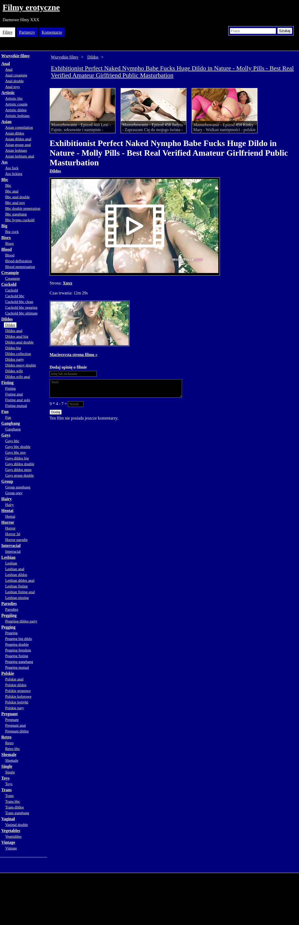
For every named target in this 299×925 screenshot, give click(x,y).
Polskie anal (14, 679)
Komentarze (52, 32)
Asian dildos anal (18, 139)
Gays (5, 435)
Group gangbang (17, 487)
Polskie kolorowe (18, 696)
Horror (7, 522)
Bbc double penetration (22, 208)
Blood (6, 249)
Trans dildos (14, 807)
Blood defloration (18, 261)
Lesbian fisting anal (20, 592)
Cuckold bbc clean (19, 302)
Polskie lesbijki (16, 702)
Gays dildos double (19, 464)
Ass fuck (12, 168)
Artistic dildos (16, 110)
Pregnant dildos (17, 731)
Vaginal (8, 819)
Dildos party (14, 359)
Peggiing (9, 615)
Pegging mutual (17, 667)
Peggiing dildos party (21, 621)
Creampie (10, 272)
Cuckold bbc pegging (21, 307)
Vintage (8, 842)
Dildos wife (14, 371)
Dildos (7, 319)
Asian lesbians (16, 150)
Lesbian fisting (16, 586)
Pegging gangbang (19, 662)
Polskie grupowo (18, 691)
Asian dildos (14, 133)
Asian (6, 121)
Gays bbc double (18, 447)
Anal (5, 63)
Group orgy (14, 493)
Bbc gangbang (16, 214)
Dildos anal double (19, 342)
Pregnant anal (15, 725)
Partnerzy (27, 32)
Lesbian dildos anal (19, 580)
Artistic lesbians (17, 116)
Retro (6, 737)
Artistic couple (16, 104)
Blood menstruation (20, 267)
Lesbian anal (14, 569)
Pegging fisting (16, 656)
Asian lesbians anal (19, 156)
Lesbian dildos (16, 575)
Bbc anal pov (15, 203)
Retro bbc (12, 749)
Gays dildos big (17, 458)
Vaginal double (16, 825)
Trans (6, 790)
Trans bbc (12, 801)
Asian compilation (19, 127)
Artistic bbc (14, 98)
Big (4, 226)
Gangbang (10, 423)
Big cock (12, 232)
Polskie (7, 673)
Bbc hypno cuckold (19, 220)
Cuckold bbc (14, 296)
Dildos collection (18, 354)
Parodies (9, 603)
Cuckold (8, 284)
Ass (4, 162)
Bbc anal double (17, 197)
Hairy (6, 499)
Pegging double (17, 644)
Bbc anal (12, 191)
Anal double (14, 81)
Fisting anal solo (17, 400)
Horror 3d (12, 534)
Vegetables (10, 830)
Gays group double (19, 475)
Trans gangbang (17, 813)
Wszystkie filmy (15, 56)
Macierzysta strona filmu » (73, 354)
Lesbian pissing (17, 598)
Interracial (11, 545)
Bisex (6, 237)
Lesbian (8, 557)
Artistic (8, 92)
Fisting (7, 382)
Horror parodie (16, 540)
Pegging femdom (18, 650)
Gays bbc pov (15, 452)
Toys (5, 778)
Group (7, 481)
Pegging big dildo (18, 639)
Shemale (8, 754)
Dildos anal (13, 331)
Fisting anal (14, 394)
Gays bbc (12, 441)
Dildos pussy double (20, 365)
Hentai (7, 510)
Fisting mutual (16, 406)
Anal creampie (16, 75)
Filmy (8, 32)
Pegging (8, 627)
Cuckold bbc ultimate (21, 313)
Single (6, 766)
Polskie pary (14, 708)
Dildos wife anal (17, 377)
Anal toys (12, 87)
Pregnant (9, 714)
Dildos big (13, 348)
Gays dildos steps (18, 470)
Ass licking (13, 174)
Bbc (4, 179)
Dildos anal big (16, 336)
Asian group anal (18, 145)
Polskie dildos (15, 685)
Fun (5, 411)
